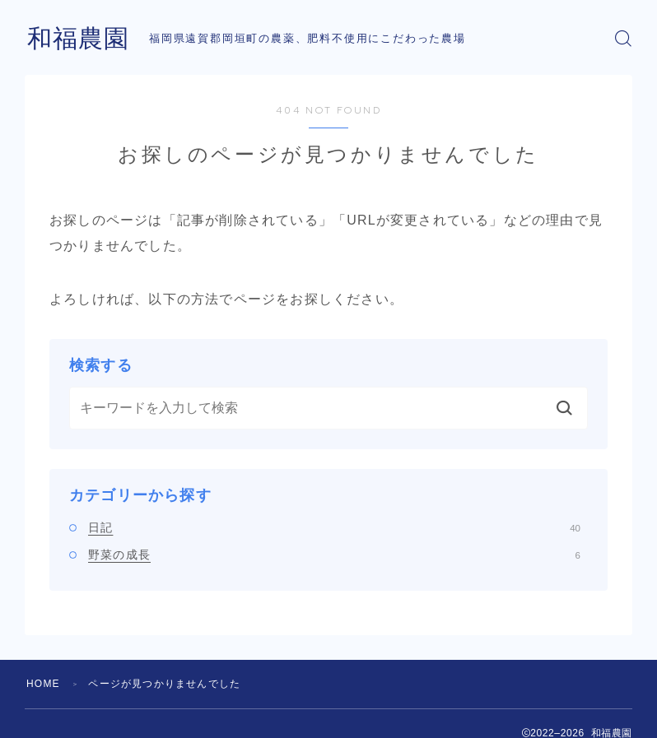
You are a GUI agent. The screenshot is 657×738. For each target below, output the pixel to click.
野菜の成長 (334, 554)
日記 (334, 527)
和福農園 (78, 38)
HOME (43, 683)
